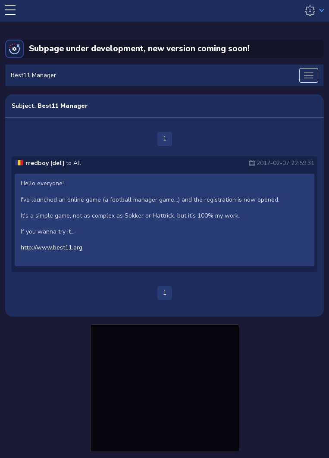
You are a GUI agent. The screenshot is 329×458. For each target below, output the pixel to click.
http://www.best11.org (51, 247)
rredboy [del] (44, 163)
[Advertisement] (164, 387)
